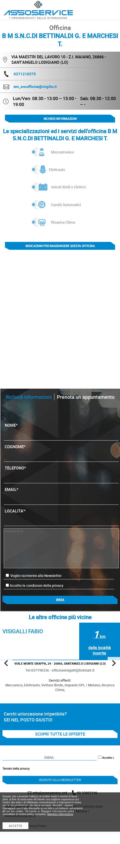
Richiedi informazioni (60, 119)
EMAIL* (61, 494)
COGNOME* (61, 451)
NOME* (61, 430)
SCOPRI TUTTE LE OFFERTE (60, 734)
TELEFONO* (61, 473)
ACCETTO (15, 826)
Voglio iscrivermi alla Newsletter (34, 575)
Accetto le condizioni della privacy (36, 585)
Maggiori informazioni (60, 814)
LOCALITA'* (61, 516)
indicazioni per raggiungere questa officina (60, 246)
